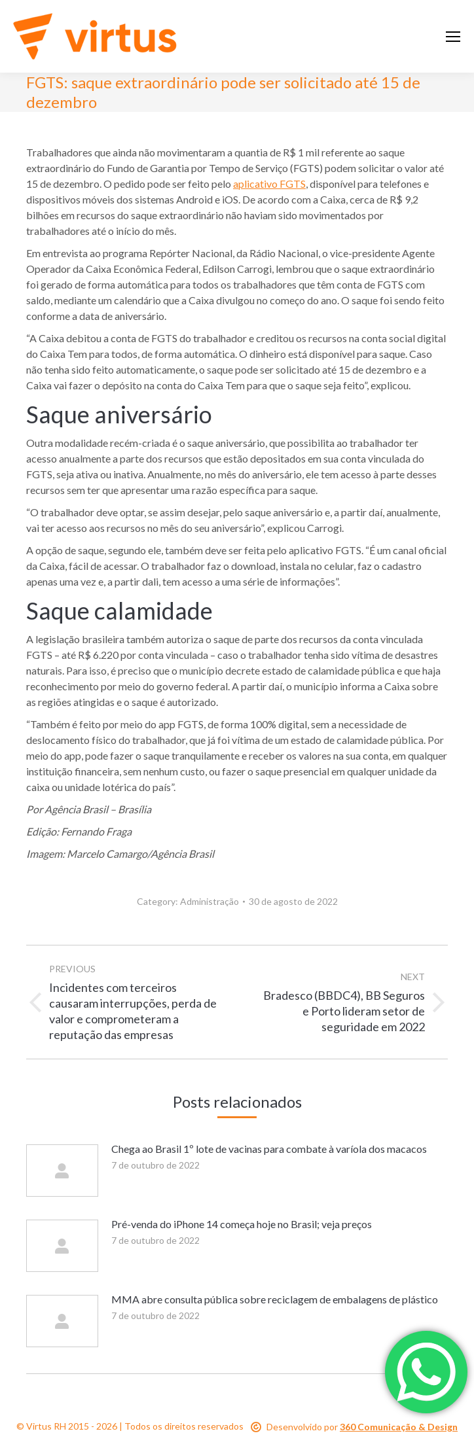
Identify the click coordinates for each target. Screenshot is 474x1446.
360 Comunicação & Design (399, 1426)
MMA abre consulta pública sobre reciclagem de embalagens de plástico (274, 1299)
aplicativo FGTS (269, 183)
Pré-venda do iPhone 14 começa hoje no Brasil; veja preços (241, 1224)
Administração (209, 901)
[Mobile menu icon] (453, 36)
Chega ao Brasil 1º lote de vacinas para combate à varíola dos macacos (269, 1148)
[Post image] (62, 1170)
